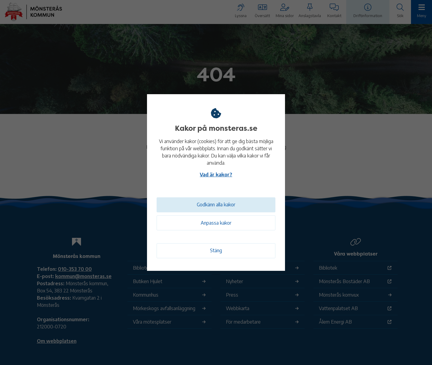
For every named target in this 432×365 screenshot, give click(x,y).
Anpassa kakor (216, 223)
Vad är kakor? (216, 174)
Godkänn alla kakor (216, 204)
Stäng (216, 250)
